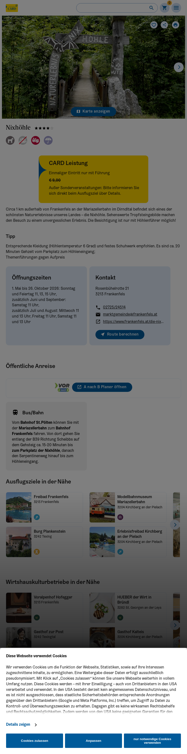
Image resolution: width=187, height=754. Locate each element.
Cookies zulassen (34, 741)
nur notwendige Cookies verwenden (152, 740)
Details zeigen (18, 725)
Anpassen (93, 741)
